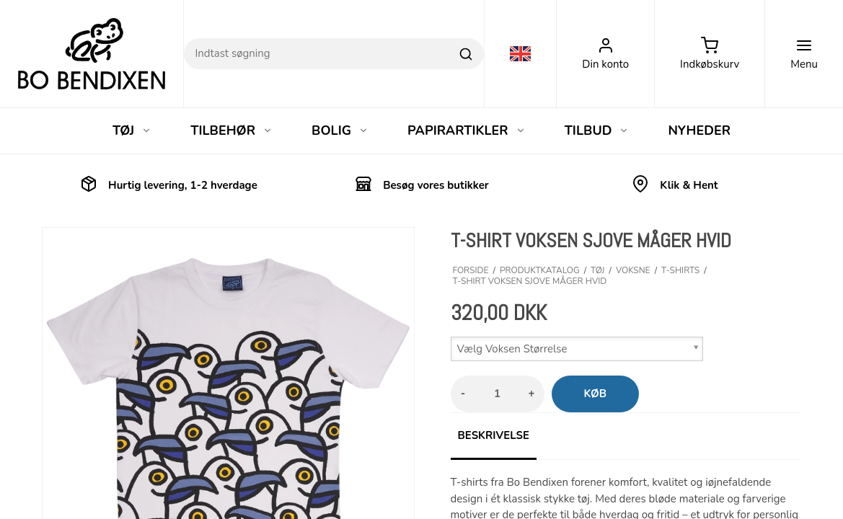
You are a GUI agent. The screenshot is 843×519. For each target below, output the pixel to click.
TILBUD (597, 130)
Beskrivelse (493, 435)
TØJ (131, 130)
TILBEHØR (231, 130)
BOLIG (340, 130)
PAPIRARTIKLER (466, 130)
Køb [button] (595, 393)
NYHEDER (699, 130)
